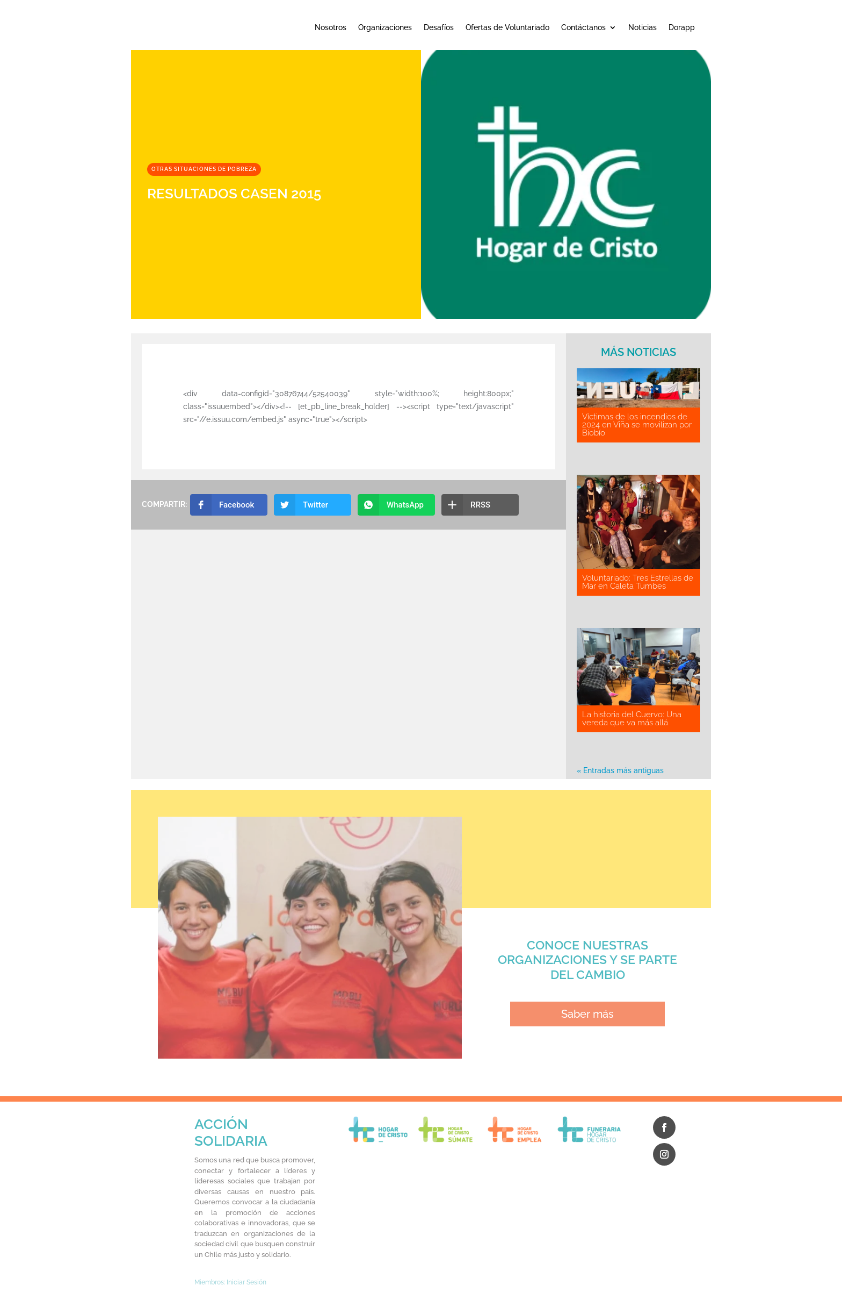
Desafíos (439, 27)
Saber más (587, 1014)
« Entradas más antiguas (620, 770)
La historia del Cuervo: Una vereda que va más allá (631, 718)
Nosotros (330, 27)
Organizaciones (385, 27)
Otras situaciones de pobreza (204, 169)
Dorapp (682, 27)
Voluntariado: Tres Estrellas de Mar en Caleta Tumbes (637, 582)
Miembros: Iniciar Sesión (230, 1282)
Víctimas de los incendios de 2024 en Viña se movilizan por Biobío (637, 425)
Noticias (642, 27)
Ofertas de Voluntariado (507, 27)
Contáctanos (583, 27)
